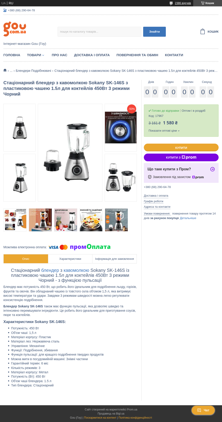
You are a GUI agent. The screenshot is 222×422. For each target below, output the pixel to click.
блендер (50, 270)
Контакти (174, 55)
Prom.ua (132, 409)
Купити (181, 148)
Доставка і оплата (92, 55)
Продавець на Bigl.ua (111, 413)
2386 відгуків (183, 3)
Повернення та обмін (137, 55)
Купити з (181, 157)
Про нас (59, 55)
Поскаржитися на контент (100, 417)
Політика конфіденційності (135, 417)
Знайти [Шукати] (154, 31)
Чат (203, 410)
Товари (34, 55)
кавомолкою (76, 270)
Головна (11, 55)
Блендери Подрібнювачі (33, 70)
